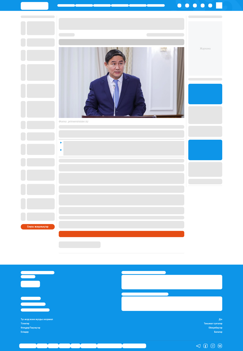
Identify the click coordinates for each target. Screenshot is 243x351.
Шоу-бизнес (155, 5)
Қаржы (84, 5)
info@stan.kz (28, 276)
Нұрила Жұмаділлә (69, 242)
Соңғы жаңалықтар (37, 226)
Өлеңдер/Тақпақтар (30, 327)
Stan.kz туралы (31, 298)
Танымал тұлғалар (213, 323)
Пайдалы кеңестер (134, 345)
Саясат (102, 5)
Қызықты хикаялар (109, 345)
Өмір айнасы (66, 5)
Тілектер (25, 323)
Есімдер (25, 332)
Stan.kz (74, 43)
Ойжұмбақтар (215, 327)
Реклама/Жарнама (33, 304)
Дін (220, 319)
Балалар (218, 332)
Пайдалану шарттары (35, 310)
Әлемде (120, 5)
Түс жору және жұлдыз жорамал (37, 319)
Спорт (138, 5)
